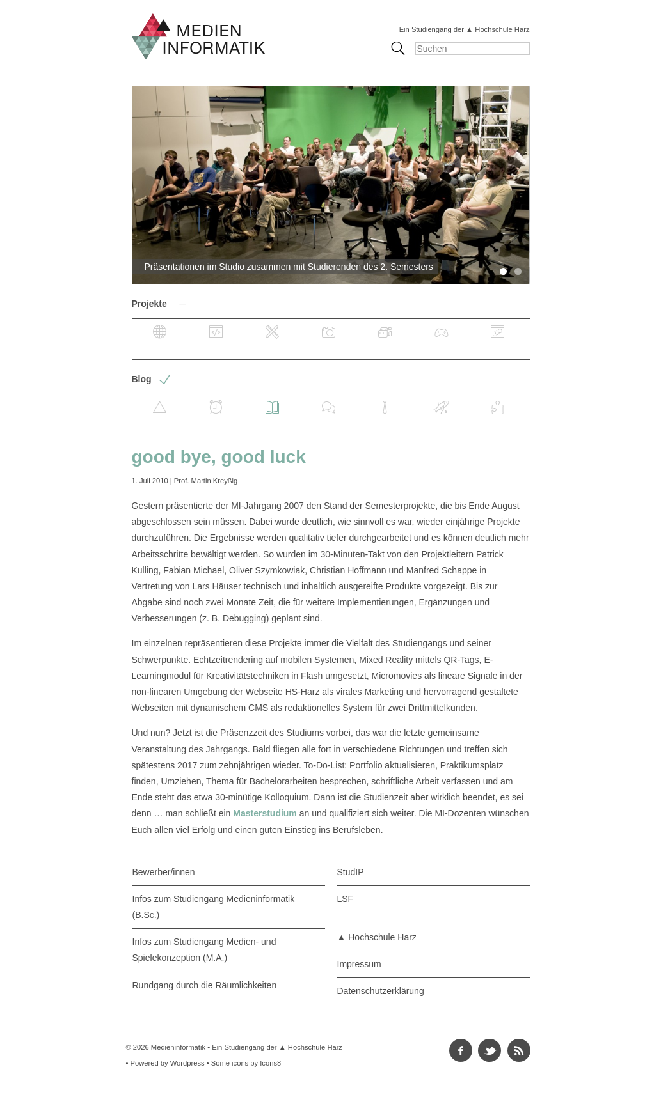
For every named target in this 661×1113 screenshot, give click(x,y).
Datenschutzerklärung (380, 991)
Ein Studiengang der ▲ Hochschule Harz (464, 29)
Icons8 (270, 1063)
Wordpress (187, 1063)
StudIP (350, 872)
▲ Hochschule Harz (377, 937)
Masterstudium (265, 813)
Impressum (359, 964)
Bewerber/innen (163, 872)
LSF (345, 899)
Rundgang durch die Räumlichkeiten (204, 985)
